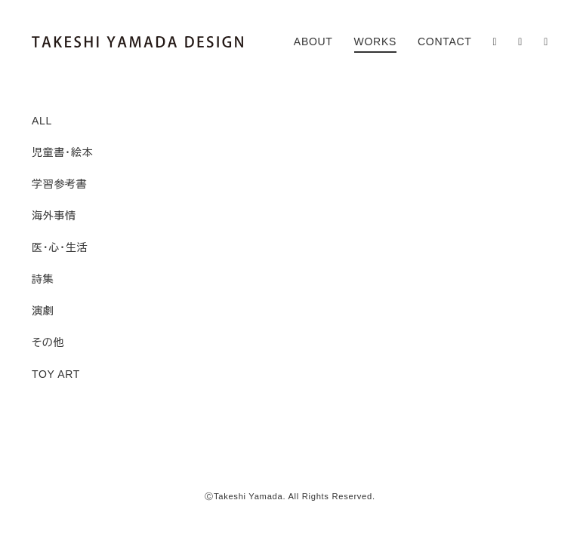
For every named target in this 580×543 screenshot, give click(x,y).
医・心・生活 (60, 247)
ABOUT (313, 41)
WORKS (375, 41)
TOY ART (56, 374)
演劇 (43, 310)
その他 (48, 342)
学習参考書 (60, 184)
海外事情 (54, 215)
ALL (42, 120)
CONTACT (445, 41)
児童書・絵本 (62, 152)
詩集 (43, 279)
